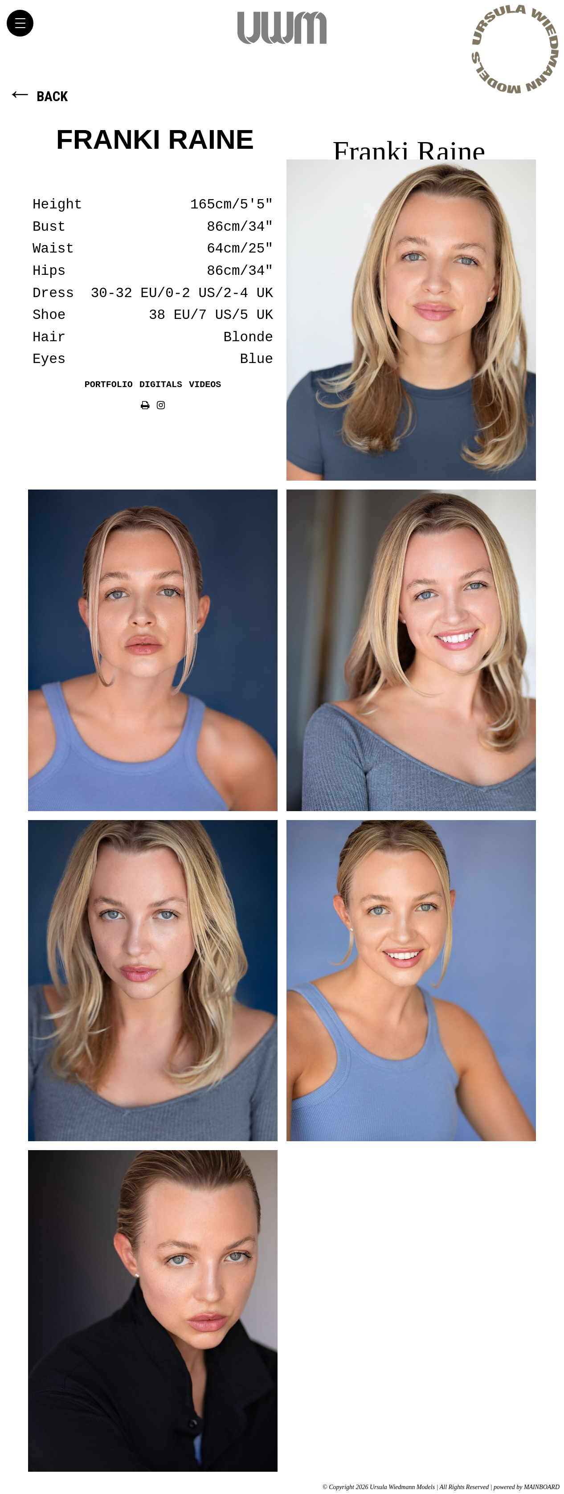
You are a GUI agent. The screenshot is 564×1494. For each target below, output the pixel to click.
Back (37, 96)
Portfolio (109, 385)
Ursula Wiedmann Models (282, 27)
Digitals (160, 385)
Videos (205, 385)
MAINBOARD (542, 1487)
